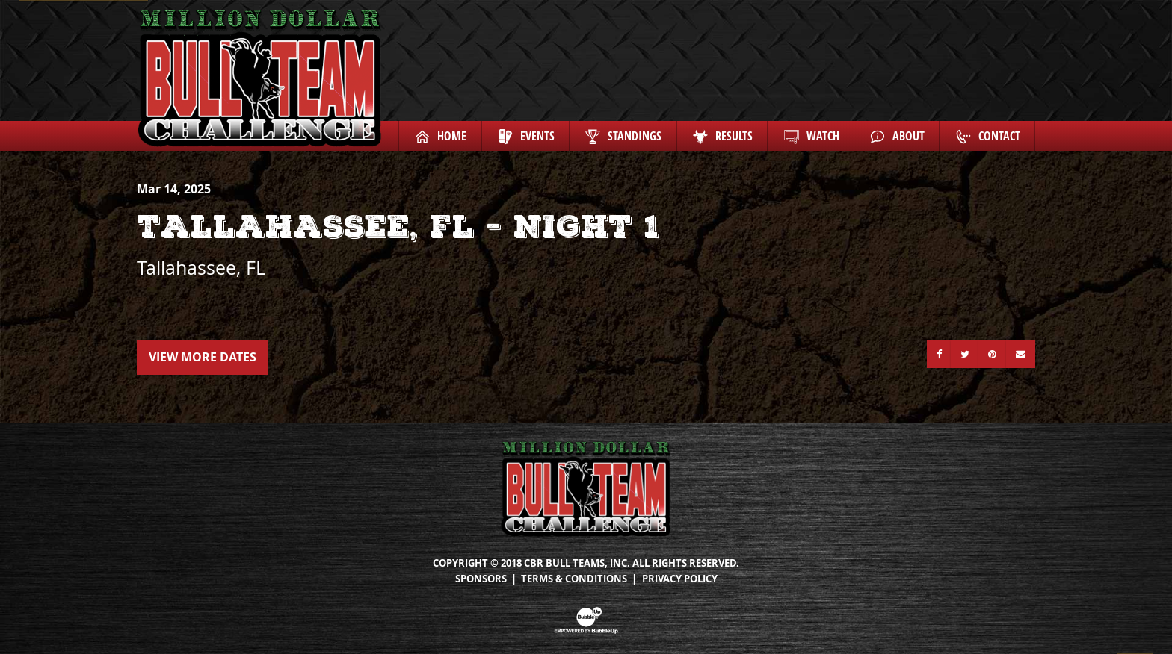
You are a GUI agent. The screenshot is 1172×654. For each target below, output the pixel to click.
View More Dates (202, 357)
